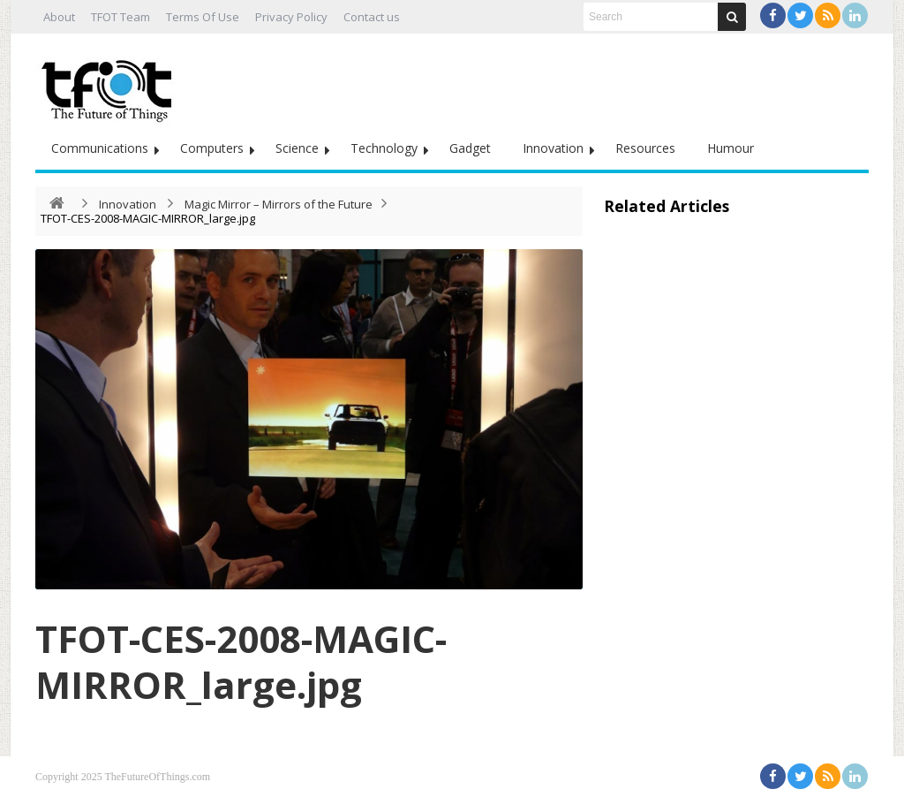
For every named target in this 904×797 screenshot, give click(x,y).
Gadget (470, 148)
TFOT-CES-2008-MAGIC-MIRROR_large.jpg (241, 661)
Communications (99, 148)
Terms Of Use (202, 17)
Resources (645, 148)
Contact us (371, 17)
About (59, 17)
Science (297, 148)
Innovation (553, 148)
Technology (384, 148)
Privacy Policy (291, 17)
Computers (212, 148)
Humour (730, 148)
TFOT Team (120, 17)
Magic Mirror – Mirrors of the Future (279, 204)
